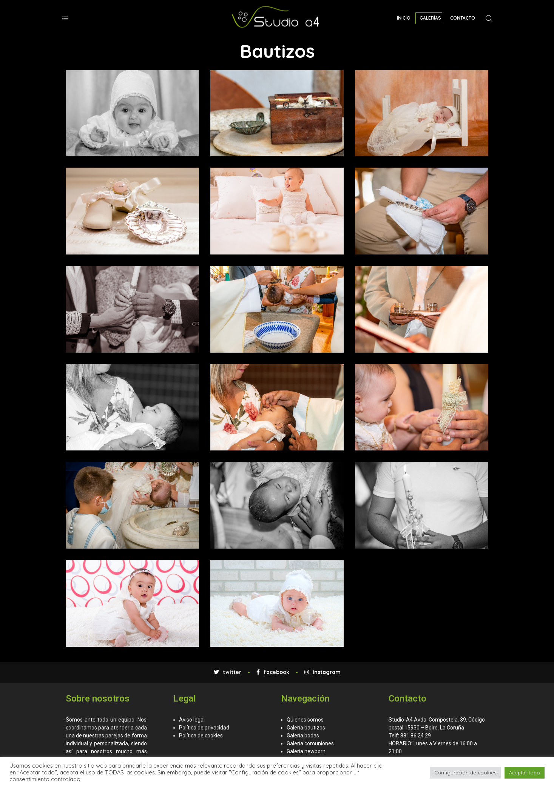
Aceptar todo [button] (524, 772)
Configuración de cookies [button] (465, 772)
